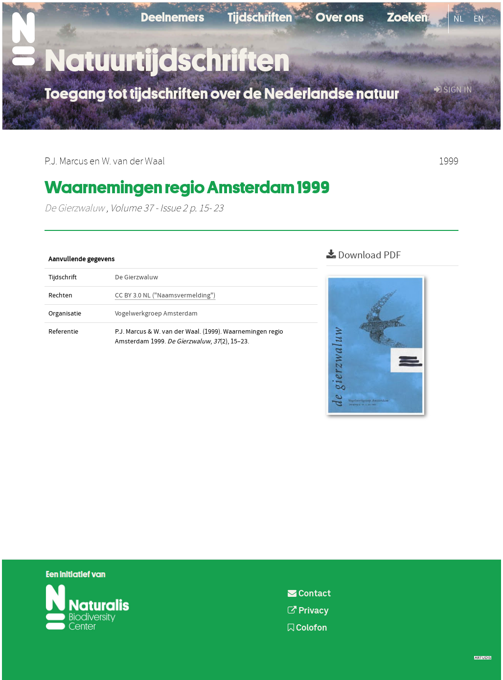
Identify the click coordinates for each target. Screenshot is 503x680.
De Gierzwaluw (74, 208)
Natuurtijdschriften (167, 60)
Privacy (308, 611)
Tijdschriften (260, 16)
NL (459, 19)
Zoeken (407, 16)
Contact (309, 593)
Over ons (340, 16)
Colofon (307, 628)
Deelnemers (172, 16)
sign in (453, 90)
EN (479, 19)
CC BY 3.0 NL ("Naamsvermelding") (165, 295)
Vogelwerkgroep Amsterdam (156, 313)
